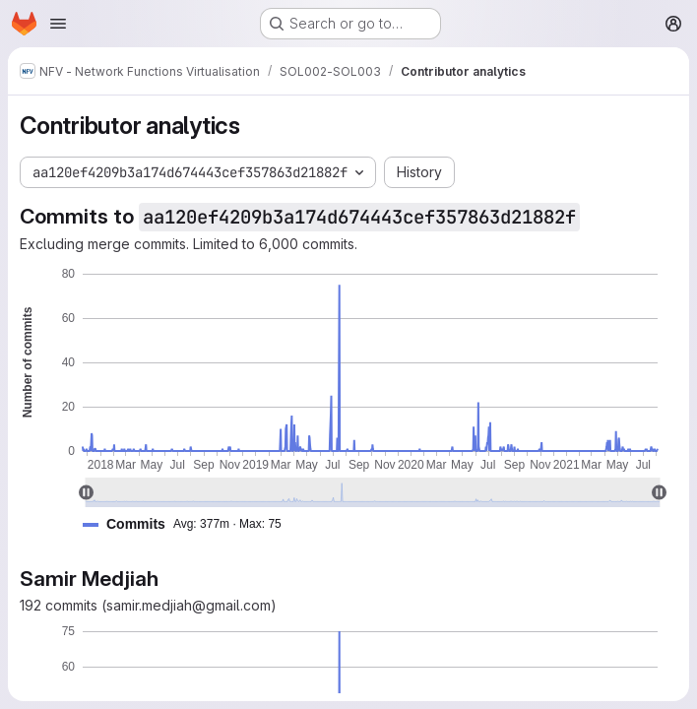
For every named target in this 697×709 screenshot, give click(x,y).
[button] (190, 524)
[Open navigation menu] (58, 23)
